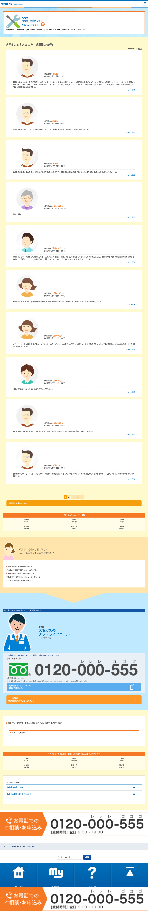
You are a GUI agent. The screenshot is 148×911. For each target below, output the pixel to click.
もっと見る (131, 90)
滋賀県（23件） (122, 527)
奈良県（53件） (26, 527)
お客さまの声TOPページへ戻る (23, 846)
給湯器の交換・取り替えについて (19, 794)
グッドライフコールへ (52, 655)
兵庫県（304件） (121, 521)
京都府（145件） (74, 521)
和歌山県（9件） (74, 527)
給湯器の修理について (15, 787)
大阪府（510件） (26, 521)
